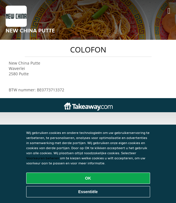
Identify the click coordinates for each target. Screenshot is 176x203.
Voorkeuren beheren (42, 158)
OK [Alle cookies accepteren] (88, 178)
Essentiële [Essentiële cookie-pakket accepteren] (88, 191)
